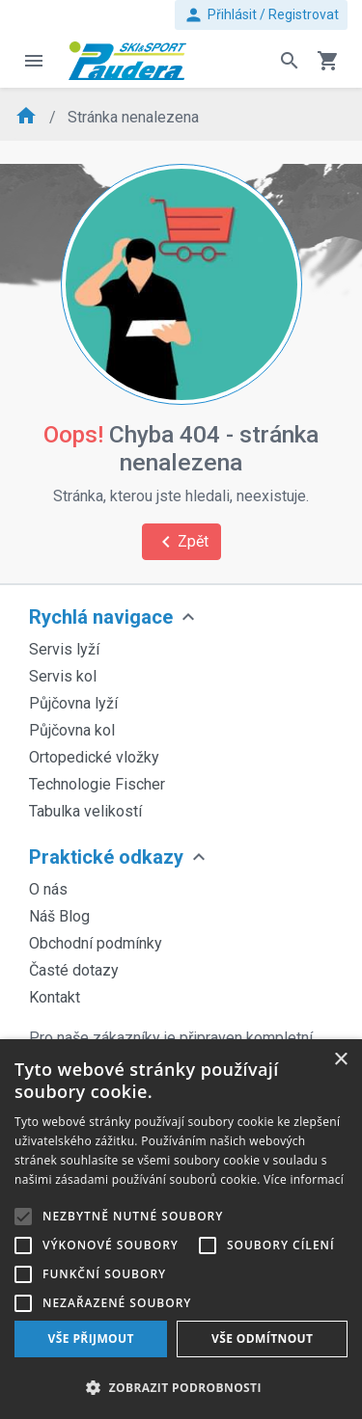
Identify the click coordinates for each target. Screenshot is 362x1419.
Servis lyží (64, 649)
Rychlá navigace (101, 617)
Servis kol (63, 676)
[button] (181, 1387)
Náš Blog (59, 916)
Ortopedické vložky (94, 757)
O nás (48, 889)
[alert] (181, 1229)
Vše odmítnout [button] (262, 1338)
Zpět (181, 541)
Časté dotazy (74, 970)
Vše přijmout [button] (91, 1338)
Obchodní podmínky (95, 943)
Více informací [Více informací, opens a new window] (304, 1179)
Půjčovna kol (72, 730)
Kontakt (54, 997)
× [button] (340, 1060)
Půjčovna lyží (73, 703)
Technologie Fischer (97, 784)
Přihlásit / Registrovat (261, 15)
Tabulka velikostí (85, 811)
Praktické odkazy (106, 857)
